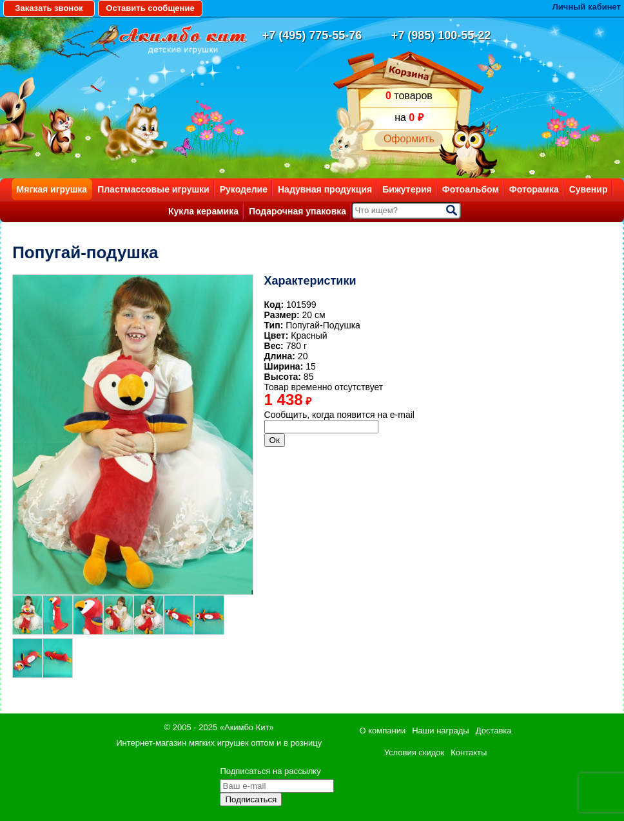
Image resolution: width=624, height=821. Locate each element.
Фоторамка (534, 189)
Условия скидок (414, 752)
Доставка (494, 730)
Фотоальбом (470, 189)
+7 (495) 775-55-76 (312, 35)
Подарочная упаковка (297, 211)
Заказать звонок (49, 8)
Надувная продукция (325, 189)
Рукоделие (244, 189)
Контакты (469, 752)
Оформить (409, 138)
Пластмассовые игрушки (153, 189)
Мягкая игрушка (52, 189)
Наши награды (440, 730)
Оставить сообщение (150, 8)
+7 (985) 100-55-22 (441, 35)
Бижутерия (407, 189)
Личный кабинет (586, 7)
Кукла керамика (203, 211)
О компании (383, 730)
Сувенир (588, 189)
